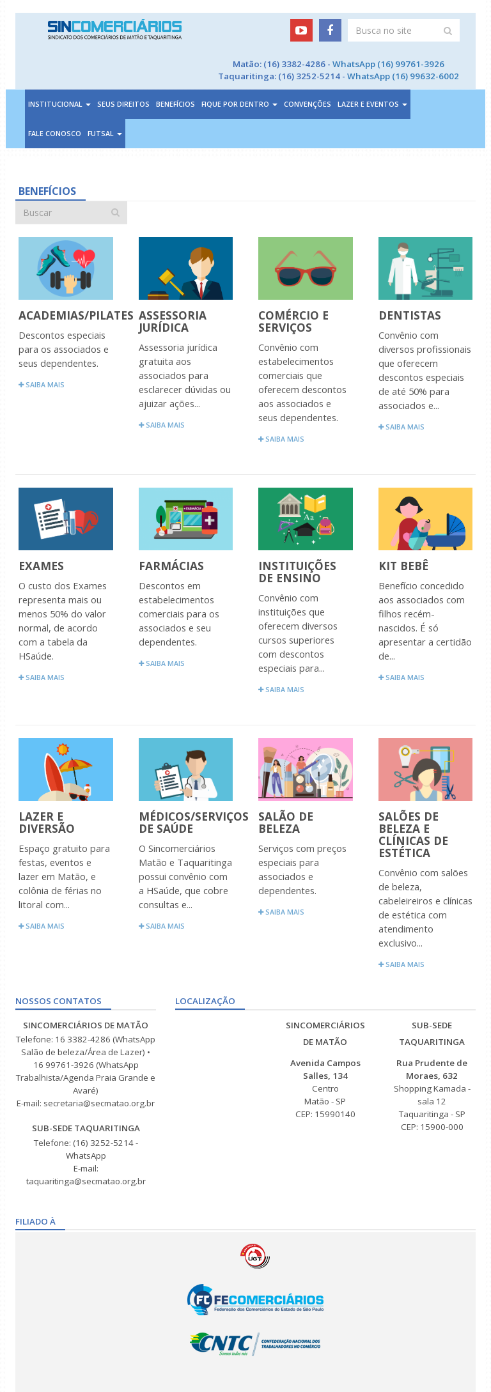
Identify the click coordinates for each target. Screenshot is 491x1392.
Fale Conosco (54, 133)
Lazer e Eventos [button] (372, 104)
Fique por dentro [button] (239, 104)
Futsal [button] (105, 133)
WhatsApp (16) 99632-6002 (403, 76)
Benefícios (175, 104)
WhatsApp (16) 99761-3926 (388, 64)
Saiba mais (42, 384)
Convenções (307, 104)
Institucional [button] (59, 104)
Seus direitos (123, 104)
